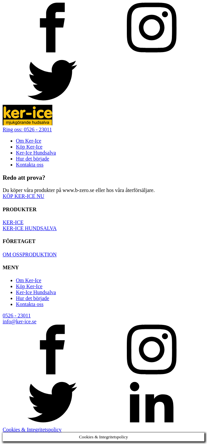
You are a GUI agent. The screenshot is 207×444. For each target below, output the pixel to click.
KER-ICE (13, 222)
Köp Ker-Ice (29, 147)
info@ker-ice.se (19, 321)
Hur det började (32, 158)
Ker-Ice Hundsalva (36, 153)
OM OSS (12, 254)
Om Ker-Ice (28, 141)
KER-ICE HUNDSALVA (30, 228)
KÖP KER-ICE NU (23, 196)
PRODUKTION (39, 254)
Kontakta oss (29, 164)
